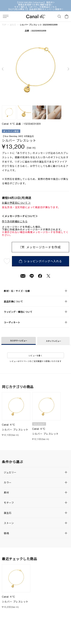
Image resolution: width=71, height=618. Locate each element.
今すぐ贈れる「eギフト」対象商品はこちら (35, 7)
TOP (4, 25)
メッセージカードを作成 (43, 247)
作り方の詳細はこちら (14, 221)
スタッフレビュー (53, 341)
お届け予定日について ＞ (16, 202)
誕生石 (13, 25)
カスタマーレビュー (18, 340)
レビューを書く (36, 355)
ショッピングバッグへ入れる (40, 261)
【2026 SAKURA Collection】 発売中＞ (35, 2)
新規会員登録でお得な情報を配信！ (35, 4)
